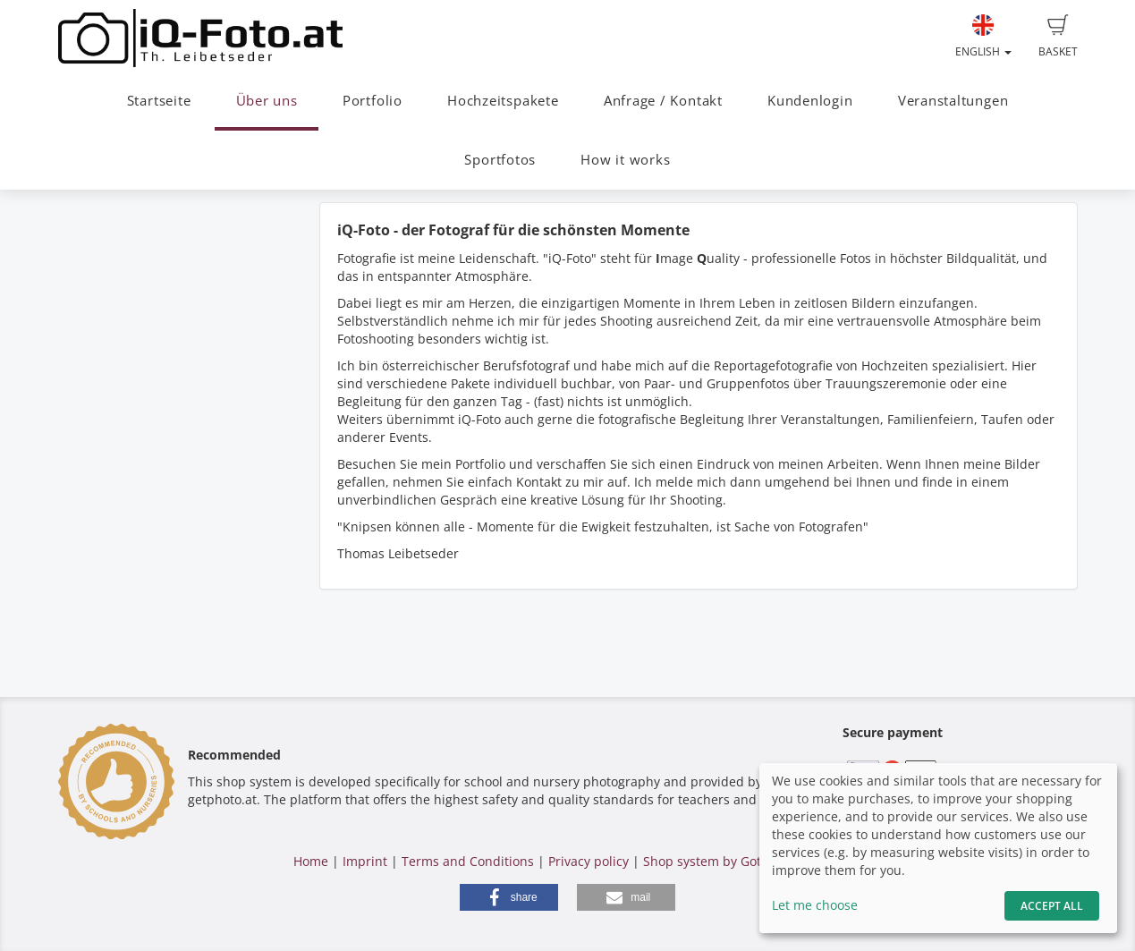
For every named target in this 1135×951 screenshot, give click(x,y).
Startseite (159, 100)
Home (310, 861)
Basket (1058, 36)
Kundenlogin (809, 100)
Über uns (267, 100)
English (983, 36)
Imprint (365, 861)
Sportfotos (500, 159)
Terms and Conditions (468, 861)
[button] (509, 897)
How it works (625, 159)
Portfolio (372, 100)
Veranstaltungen (953, 100)
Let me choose (815, 904)
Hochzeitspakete (503, 100)
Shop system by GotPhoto (719, 861)
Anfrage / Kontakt (663, 100)
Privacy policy (588, 861)
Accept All (1052, 905)
